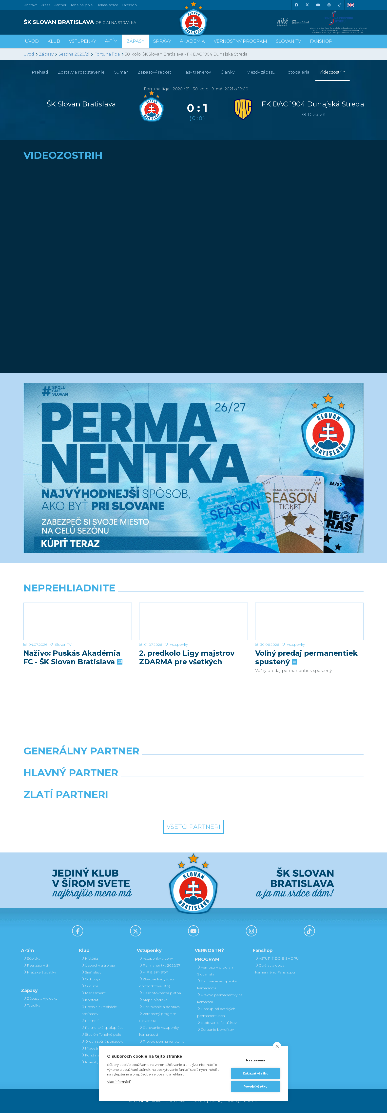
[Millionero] (237, 785)
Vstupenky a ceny (156, 958)
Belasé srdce (107, 5)
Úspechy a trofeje (98, 965)
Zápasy (46, 54)
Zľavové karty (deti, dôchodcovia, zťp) (156, 982)
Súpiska (31, 958)
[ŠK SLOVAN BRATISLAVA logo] (106, 22)
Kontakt (89, 1000)
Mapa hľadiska (153, 1000)
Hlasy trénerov (196, 72)
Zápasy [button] (135, 41)
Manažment (93, 993)
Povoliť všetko (256, 1086)
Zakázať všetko (256, 1073)
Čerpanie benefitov (215, 1029)
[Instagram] (329, 5)
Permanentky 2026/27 (159, 965)
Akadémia (192, 41)
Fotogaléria (297, 72)
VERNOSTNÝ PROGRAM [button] (240, 41)
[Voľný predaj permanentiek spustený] (309, 621)
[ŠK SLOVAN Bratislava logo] (193, 18)
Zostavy (81, 72)
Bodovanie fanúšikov (216, 1022)
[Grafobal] (150, 785)
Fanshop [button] (321, 41)
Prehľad (40, 72)
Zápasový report (154, 72)
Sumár (121, 72)
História (89, 958)
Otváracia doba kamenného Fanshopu (275, 968)
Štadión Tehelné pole (101, 1034)
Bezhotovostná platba (160, 993)
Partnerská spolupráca (102, 1027)
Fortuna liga (107, 54)
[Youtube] (318, 5)
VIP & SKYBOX (153, 972)
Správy (162, 41)
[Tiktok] (340, 5)
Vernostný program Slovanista (157, 1017)
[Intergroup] (150, 807)
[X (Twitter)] (307, 5)
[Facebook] (296, 5)
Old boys (90, 979)
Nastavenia (255, 1060)
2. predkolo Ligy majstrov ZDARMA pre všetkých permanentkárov (186, 657)
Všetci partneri (193, 826)
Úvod (32, 41)
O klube (89, 986)
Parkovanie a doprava (159, 1007)
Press (45, 5)
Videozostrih (332, 72)
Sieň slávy (91, 972)
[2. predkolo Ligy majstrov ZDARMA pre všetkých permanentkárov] (193, 621)
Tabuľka (31, 1005)
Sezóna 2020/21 (73, 54)
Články (227, 72)
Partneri (89, 1020)
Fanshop (129, 5)
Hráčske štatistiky (39, 972)
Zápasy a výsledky (40, 998)
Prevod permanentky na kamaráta (162, 1045)
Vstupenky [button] (82, 41)
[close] (277, 1046)
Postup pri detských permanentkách (216, 1012)
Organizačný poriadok (102, 1041)
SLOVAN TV (288, 41)
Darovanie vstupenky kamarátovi (159, 1031)
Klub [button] (54, 41)
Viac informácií (119, 1082)
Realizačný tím (37, 965)
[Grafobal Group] (237, 807)
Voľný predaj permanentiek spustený (306, 657)
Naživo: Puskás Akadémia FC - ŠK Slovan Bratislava (72, 657)
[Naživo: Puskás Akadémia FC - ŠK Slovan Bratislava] (77, 621)
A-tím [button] (111, 41)
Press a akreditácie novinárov (99, 1010)
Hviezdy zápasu (259, 72)
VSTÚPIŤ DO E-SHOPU (277, 958)
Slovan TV (63, 644)
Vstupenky (179, 644)
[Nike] (193, 764)
